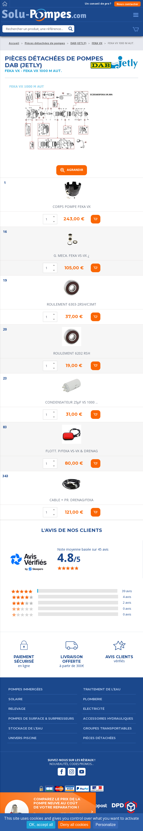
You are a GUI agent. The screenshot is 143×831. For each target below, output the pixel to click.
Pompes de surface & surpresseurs (41, 718)
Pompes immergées (25, 689)
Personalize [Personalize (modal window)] (106, 825)
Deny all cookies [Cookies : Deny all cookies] (74, 825)
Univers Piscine (22, 738)
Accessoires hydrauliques (108, 718)
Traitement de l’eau (101, 689)
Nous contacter (127, 4)
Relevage (16, 709)
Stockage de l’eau (25, 728)
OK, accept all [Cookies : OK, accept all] (41, 825)
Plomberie (92, 699)
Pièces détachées (99, 738)
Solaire (15, 699)
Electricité (93, 709)
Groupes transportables (107, 728)
